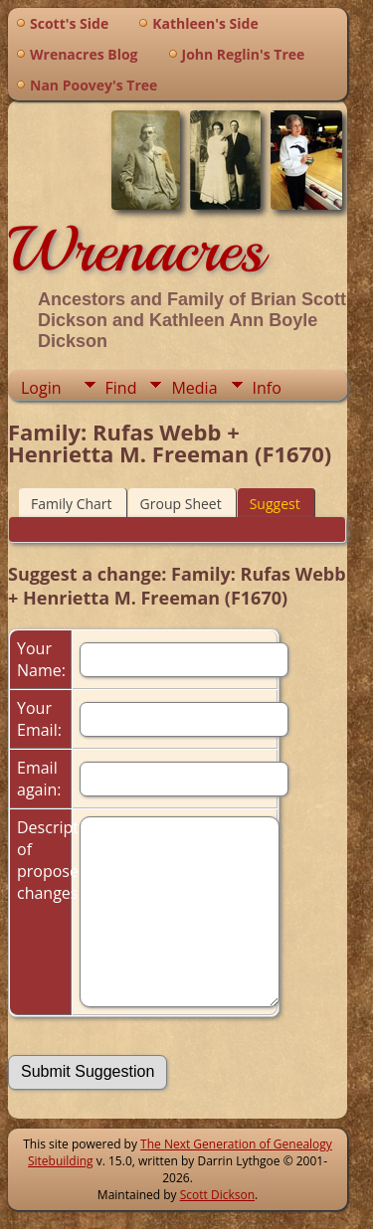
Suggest (275, 503)
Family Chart (71, 503)
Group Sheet (181, 503)
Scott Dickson (217, 1194)
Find (121, 388)
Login (41, 388)
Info (267, 388)
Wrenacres (136, 249)
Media (194, 388)
